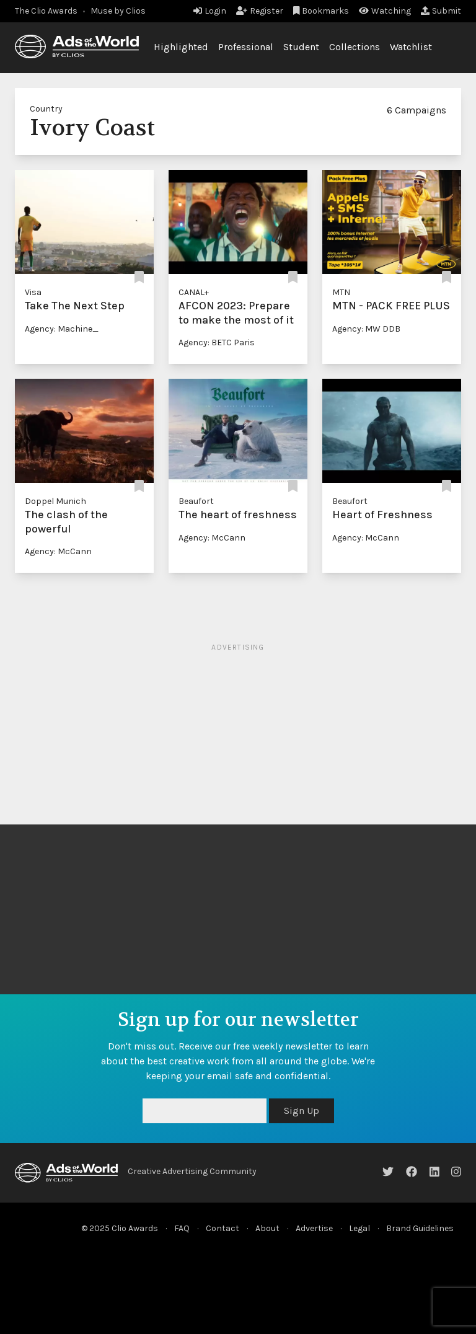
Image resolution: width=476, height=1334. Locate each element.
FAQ (182, 1228)
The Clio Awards (46, 11)
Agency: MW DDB (366, 329)
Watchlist (411, 47)
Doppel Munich (55, 501)
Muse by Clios (118, 11)
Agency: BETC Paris (216, 342)
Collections (354, 47)
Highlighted (181, 47)
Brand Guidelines (420, 1228)
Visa (33, 292)
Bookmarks (321, 11)
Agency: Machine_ (62, 329)
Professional (245, 47)
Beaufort (196, 501)
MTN (341, 292)
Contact (222, 1228)
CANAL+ (193, 292)
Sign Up (301, 1110)
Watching (385, 11)
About (267, 1228)
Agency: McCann (58, 551)
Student (301, 47)
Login (209, 11)
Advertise (314, 1228)
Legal (359, 1228)
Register (259, 11)
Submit (441, 11)
